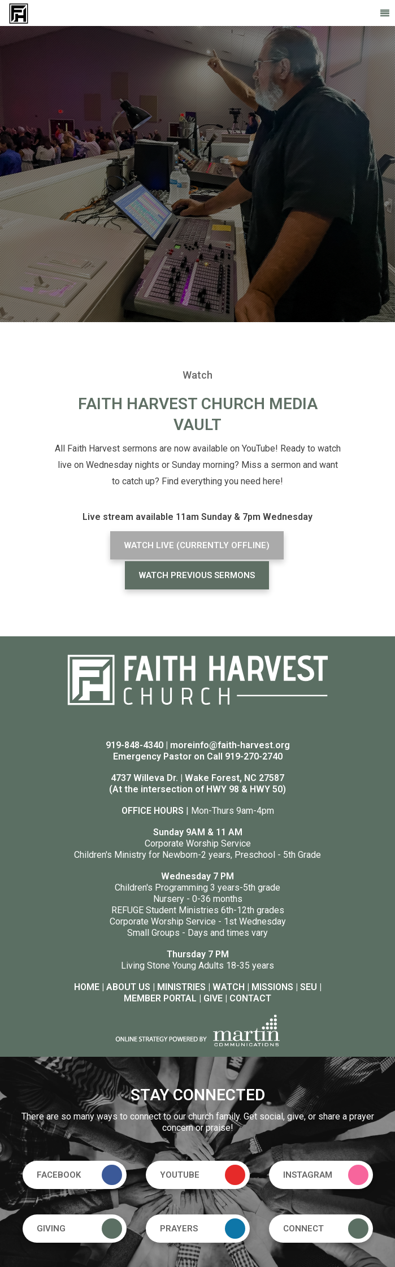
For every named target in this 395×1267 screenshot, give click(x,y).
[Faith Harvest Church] (18, 12)
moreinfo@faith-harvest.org (230, 745)
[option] (197, 174)
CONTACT (250, 998)
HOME (86, 987)
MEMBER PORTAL (160, 998)
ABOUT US (128, 987)
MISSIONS (272, 987)
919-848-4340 (134, 745)
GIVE (213, 998)
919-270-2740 (254, 756)
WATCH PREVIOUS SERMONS (197, 575)
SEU (308, 987)
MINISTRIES (181, 987)
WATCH (228, 987)
